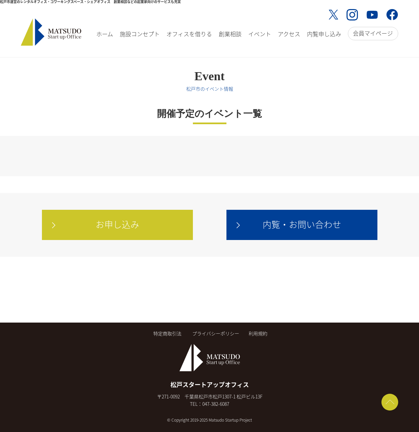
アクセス (289, 34)
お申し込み (117, 224)
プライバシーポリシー (215, 333)
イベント (259, 34)
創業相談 (230, 34)
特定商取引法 (167, 333)
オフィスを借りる (189, 34)
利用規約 (258, 333)
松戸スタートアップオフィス (209, 384)
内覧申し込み (324, 34)
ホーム (104, 34)
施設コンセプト (140, 34)
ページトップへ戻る (389, 402)
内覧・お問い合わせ (302, 224)
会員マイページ (373, 33)
